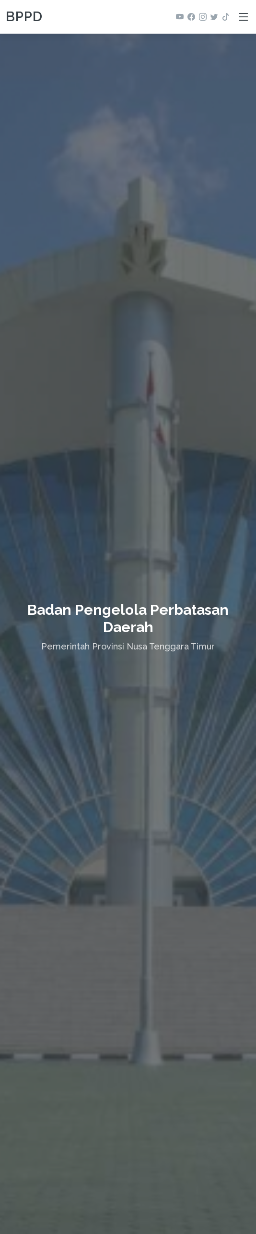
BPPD (24, 17)
